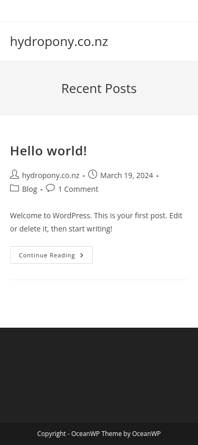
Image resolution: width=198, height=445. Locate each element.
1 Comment (78, 189)
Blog (29, 189)
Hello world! (48, 150)
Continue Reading (56, 257)
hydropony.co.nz (59, 41)
